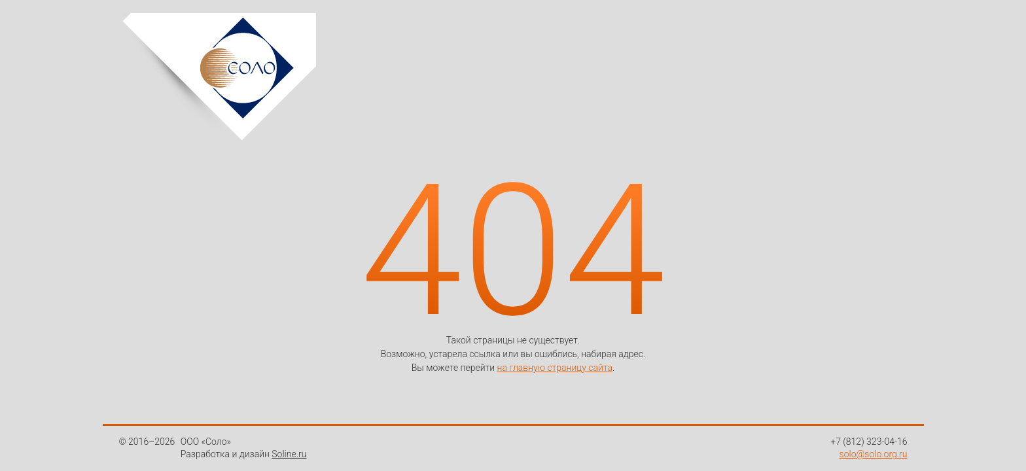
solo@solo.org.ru (874, 454)
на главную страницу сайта (554, 367)
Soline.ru (289, 454)
